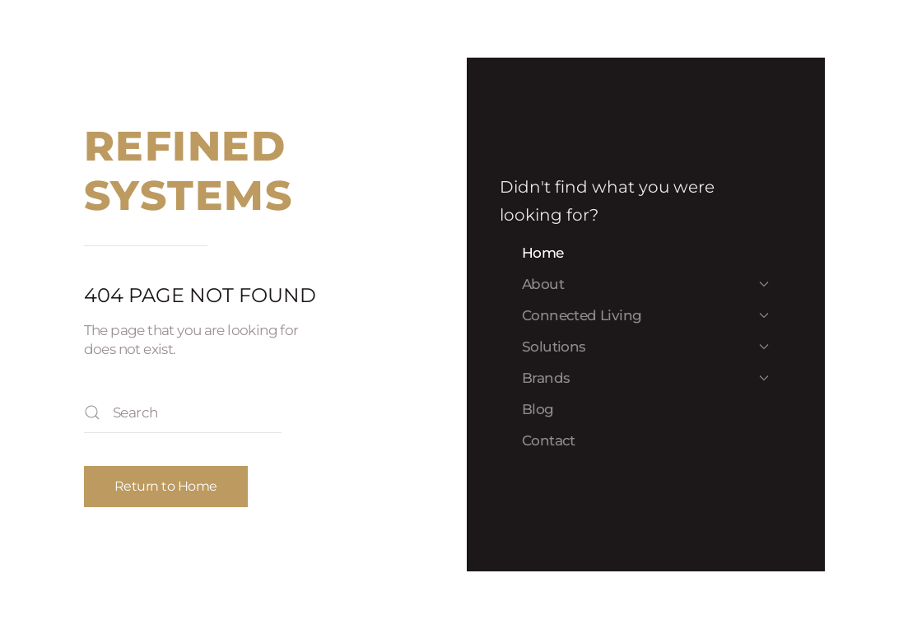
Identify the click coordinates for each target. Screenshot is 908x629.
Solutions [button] (645, 346)
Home (543, 253)
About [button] (645, 284)
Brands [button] (645, 378)
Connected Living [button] (645, 315)
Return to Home (165, 486)
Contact (548, 440)
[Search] (183, 412)
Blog (538, 409)
